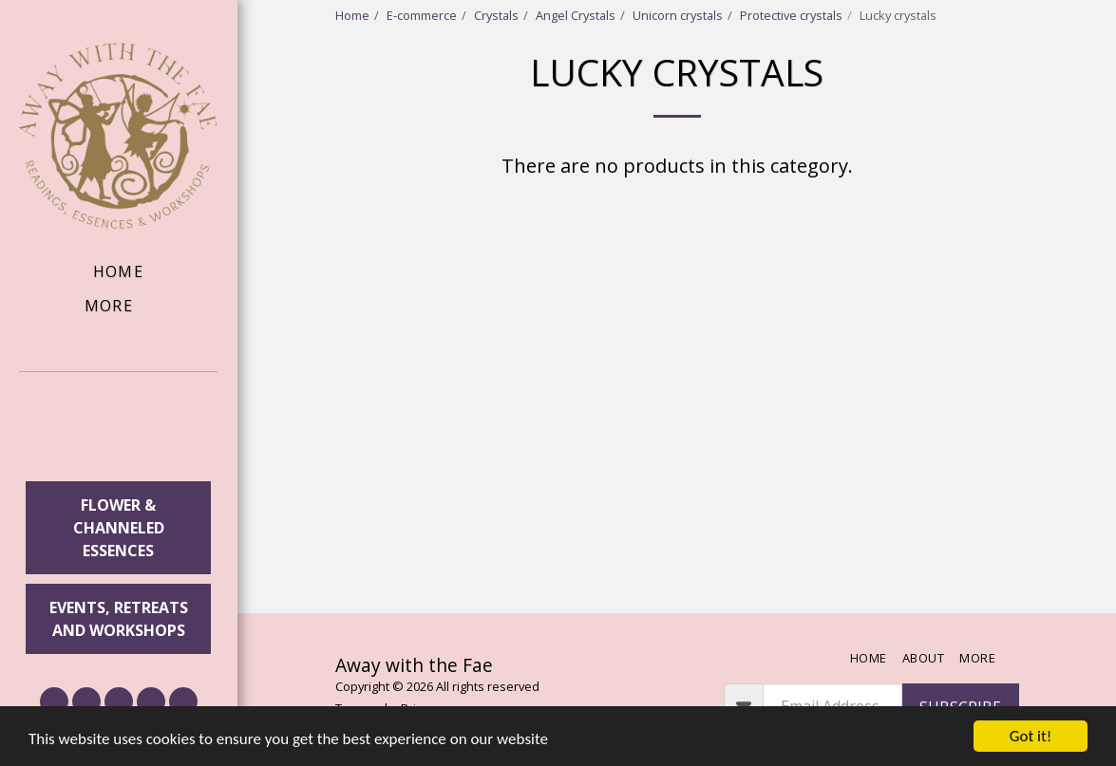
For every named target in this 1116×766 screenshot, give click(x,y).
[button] (119, 429)
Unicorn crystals (678, 15)
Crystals (496, 15)
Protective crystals (791, 15)
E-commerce (422, 15)
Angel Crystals (575, 15)
